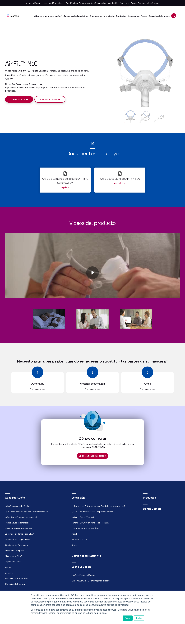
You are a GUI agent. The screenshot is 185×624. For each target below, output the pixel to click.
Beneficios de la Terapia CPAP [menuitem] (18, 528)
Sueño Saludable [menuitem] (98, 3)
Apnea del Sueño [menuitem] (33, 3)
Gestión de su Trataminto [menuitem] (86, 555)
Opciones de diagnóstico (75, 16)
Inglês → (65, 187)
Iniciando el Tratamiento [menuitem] (53, 3)
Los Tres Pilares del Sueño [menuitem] (83, 575)
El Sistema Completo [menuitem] (14, 550)
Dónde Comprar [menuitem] (152, 508)
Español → (120, 183)
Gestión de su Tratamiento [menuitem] (78, 3)
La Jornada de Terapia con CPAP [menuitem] (19, 534)
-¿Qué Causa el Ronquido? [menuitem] (17, 522)
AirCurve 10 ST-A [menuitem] (79, 539)
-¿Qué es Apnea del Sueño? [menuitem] (18, 506)
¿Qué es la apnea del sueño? (48, 16)
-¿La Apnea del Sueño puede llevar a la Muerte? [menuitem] (26, 511)
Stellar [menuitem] (74, 545)
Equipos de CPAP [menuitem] (13, 561)
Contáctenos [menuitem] (153, 3)
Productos (121, 16)
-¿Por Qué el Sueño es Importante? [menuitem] (21, 517)
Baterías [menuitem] (9, 573)
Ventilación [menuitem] (113, 3)
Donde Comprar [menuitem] (138, 3)
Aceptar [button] (127, 618)
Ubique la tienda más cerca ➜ (92, 455)
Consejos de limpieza (159, 16)
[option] (92, 265)
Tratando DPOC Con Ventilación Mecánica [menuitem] (90, 522)
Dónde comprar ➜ (19, 100)
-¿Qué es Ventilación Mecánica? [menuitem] (86, 528)
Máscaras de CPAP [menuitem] (13, 556)
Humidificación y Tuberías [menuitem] (16, 578)
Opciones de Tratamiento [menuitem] (17, 545)
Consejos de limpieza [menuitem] (15, 584)
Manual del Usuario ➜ (51, 100)
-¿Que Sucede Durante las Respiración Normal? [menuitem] (93, 511)
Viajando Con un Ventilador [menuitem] (84, 517)
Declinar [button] (139, 618)
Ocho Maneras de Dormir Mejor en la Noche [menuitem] (91, 580)
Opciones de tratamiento (102, 16)
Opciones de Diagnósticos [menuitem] (17, 539)
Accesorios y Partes (137, 16)
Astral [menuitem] (74, 534)
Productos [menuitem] (124, 3)
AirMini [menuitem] (8, 567)
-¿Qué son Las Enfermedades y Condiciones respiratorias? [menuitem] (98, 506)
